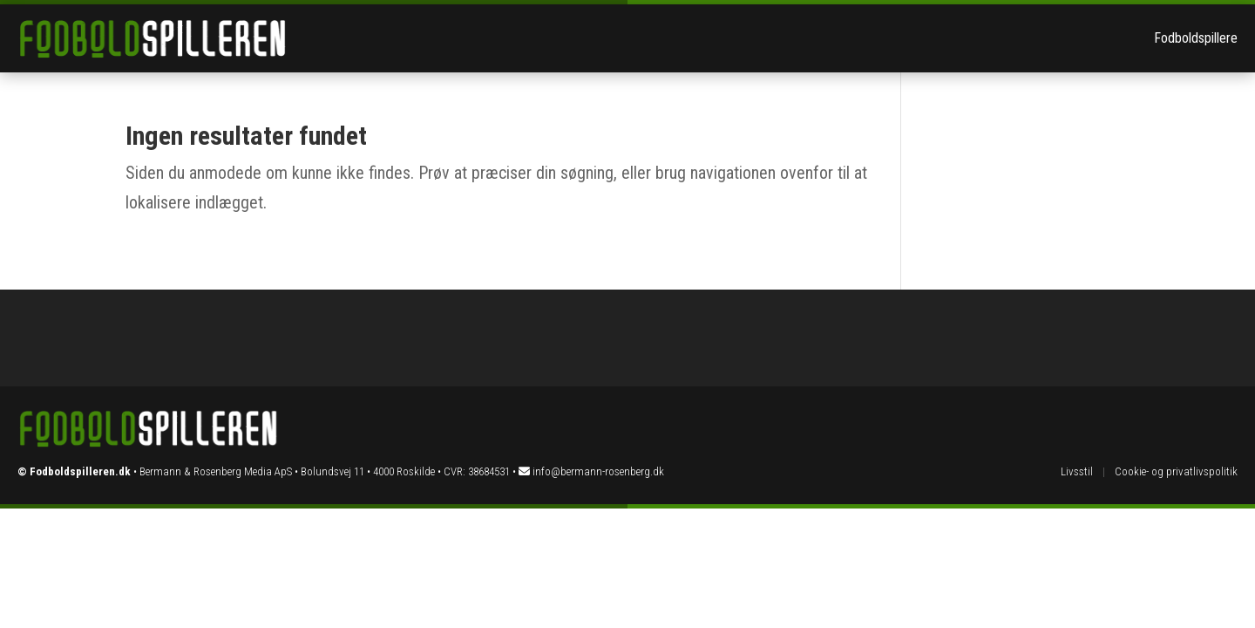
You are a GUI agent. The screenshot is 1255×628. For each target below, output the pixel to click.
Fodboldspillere (1196, 38)
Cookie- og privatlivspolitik (1176, 471)
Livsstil (1077, 471)
